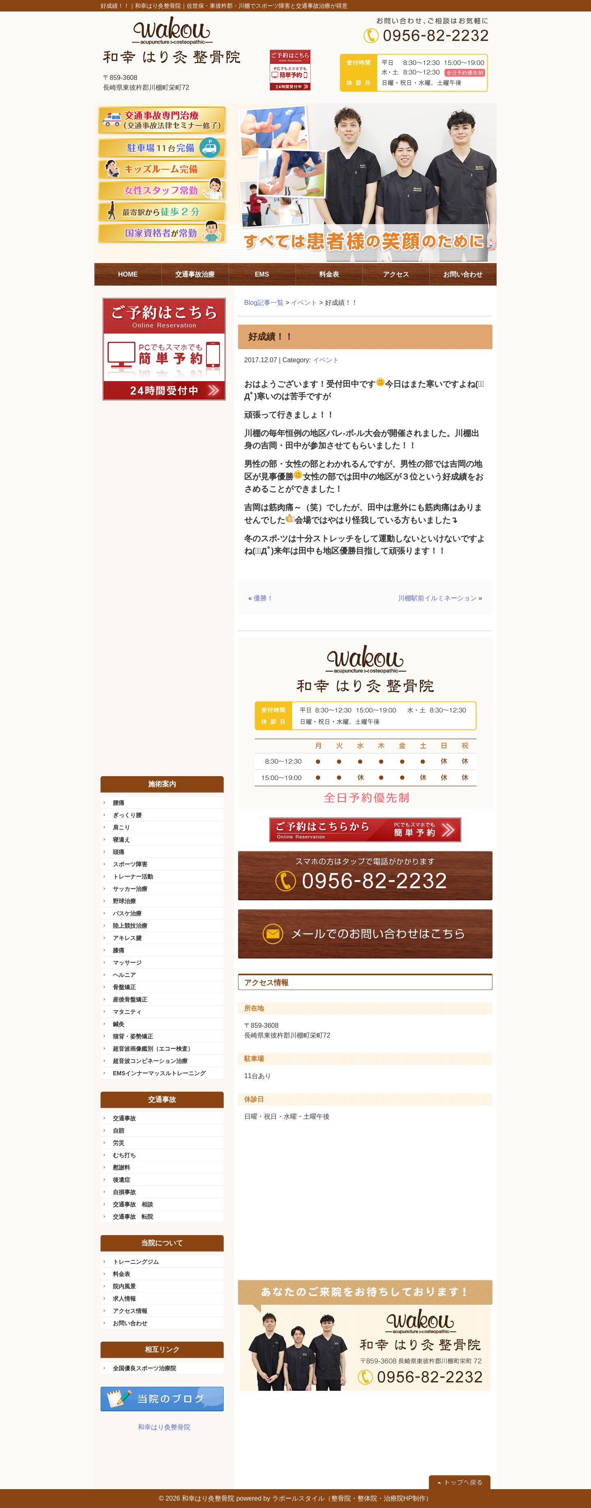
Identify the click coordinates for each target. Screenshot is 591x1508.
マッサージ (127, 962)
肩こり (121, 827)
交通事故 (124, 1118)
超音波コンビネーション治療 (150, 1061)
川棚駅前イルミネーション (437, 598)
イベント (304, 302)
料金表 (121, 1274)
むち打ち (124, 1155)
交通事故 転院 (133, 1216)
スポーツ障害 (130, 864)
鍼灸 (118, 1024)
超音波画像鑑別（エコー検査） (153, 1048)
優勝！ (263, 598)
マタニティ (127, 1011)
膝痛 (118, 950)
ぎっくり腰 (127, 815)
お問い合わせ (130, 1323)
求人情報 (124, 1298)
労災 (118, 1143)
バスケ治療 (127, 913)
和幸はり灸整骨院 (164, 1427)
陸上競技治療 (130, 925)
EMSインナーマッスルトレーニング (159, 1073)
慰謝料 (121, 1167)
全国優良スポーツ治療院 (144, 1368)
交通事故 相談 (133, 1204)
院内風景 (124, 1286)
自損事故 (124, 1192)
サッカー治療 (130, 889)
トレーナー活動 (133, 876)
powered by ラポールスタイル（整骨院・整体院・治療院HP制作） (334, 1498)
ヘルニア (124, 975)
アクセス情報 (130, 1311)
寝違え (121, 839)
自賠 (118, 1130)
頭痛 (118, 852)
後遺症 (121, 1179)
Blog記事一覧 (264, 302)
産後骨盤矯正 (130, 999)
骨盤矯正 (124, 987)
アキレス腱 (127, 938)
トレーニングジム (136, 1261)
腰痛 (118, 802)
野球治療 (124, 901)
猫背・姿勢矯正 (133, 1036)
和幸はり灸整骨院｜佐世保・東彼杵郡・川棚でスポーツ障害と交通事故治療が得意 (241, 5)
